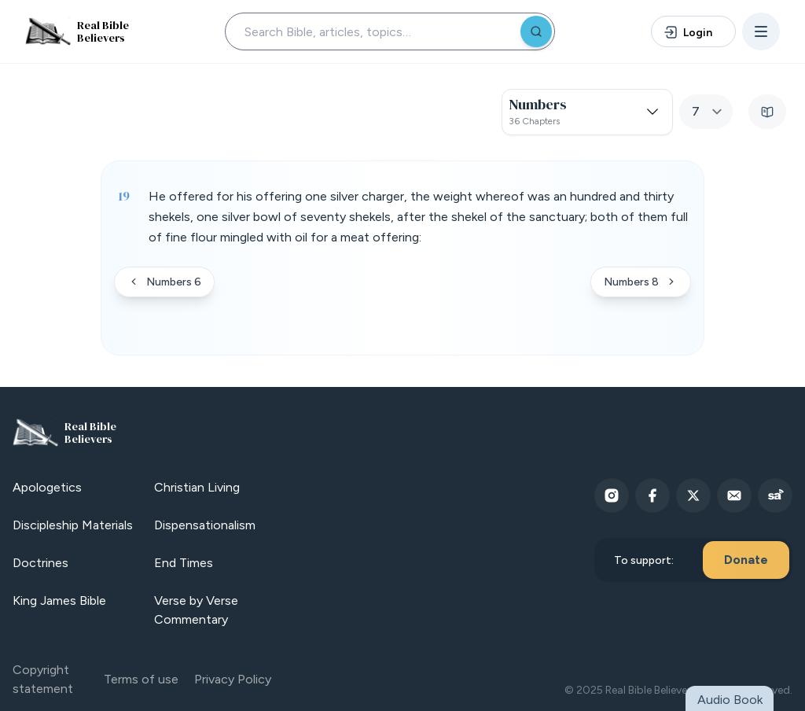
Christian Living (197, 487)
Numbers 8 (641, 282)
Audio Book (730, 699)
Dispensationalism (204, 525)
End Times (183, 562)
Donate (746, 559)
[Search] (536, 31)
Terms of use (141, 679)
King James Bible (59, 600)
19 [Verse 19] (124, 195)
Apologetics (47, 487)
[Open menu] (761, 31)
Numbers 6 (164, 282)
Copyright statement (43, 679)
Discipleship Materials (73, 525)
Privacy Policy (232, 679)
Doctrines (40, 562)
